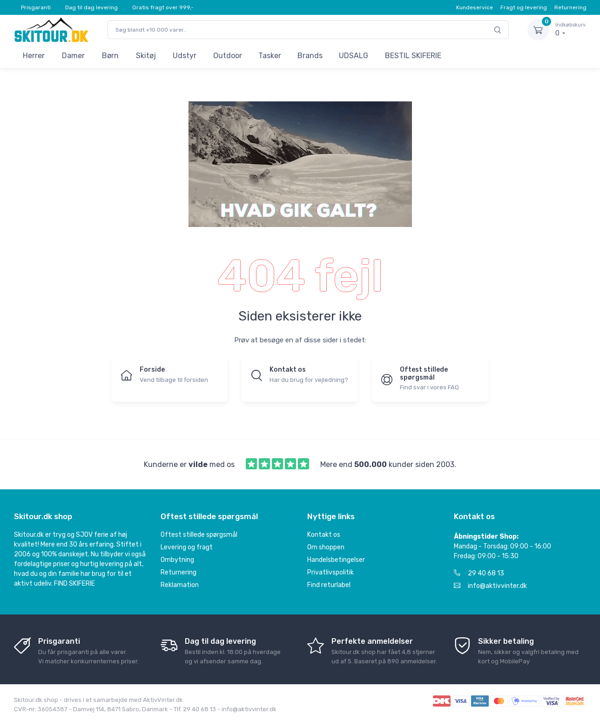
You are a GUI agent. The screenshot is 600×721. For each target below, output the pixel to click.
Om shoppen (325, 547)
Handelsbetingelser (336, 560)
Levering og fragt (187, 547)
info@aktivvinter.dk (490, 586)
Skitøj (146, 55)
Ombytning (177, 560)
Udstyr (184, 55)
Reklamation (180, 585)
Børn (110, 55)
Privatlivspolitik (330, 572)
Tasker (269, 55)
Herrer (34, 55)
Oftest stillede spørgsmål (199, 535)
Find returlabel (329, 585)
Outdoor (227, 55)
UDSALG (353, 55)
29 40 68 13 (479, 573)
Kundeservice (474, 7)
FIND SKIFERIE (74, 583)
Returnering (570, 7)
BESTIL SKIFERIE (413, 55)
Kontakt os (323, 535)
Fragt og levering (523, 7)
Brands (310, 55)
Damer (73, 55)
